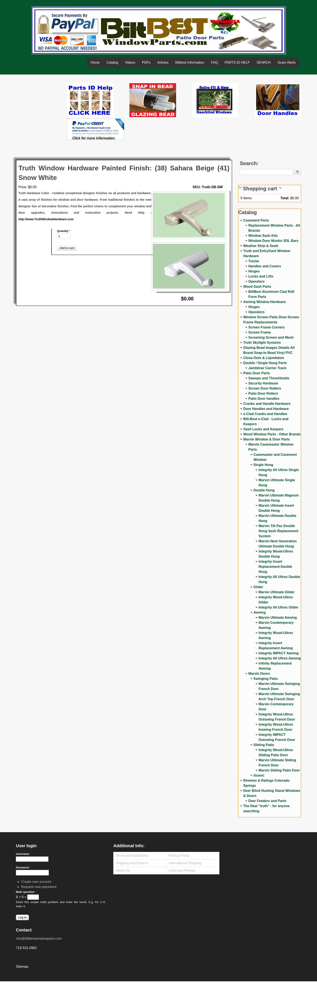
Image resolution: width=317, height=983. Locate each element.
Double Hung (264, 490)
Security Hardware (263, 383)
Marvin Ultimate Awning (278, 617)
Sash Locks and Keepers (263, 429)
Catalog (112, 62)
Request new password (38, 887)
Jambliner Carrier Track (267, 368)
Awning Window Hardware (264, 302)
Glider (258, 587)
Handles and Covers (264, 266)
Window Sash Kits (263, 235)
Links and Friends (182, 870)
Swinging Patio (266, 678)
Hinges (254, 271)
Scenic (259, 775)
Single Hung (263, 465)
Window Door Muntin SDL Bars (273, 241)
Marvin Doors (259, 673)
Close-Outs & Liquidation (263, 358)
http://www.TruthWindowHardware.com (46, 219)
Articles (162, 62)
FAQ (214, 62)
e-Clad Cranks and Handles (265, 414)
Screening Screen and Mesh (271, 337)
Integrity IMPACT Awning (279, 653)
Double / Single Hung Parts (265, 363)
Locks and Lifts (260, 276)
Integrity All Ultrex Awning (280, 658)
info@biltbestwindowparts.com (39, 938)
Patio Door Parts (256, 373)
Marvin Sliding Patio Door (279, 770)
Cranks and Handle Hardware (266, 403)
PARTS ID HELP (237, 62)
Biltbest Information (189, 62)
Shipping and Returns (132, 863)
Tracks (253, 261)
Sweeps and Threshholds (268, 378)
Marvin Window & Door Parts (266, 439)
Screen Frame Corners (266, 327)
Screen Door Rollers (264, 388)
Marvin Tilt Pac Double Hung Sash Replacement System (279, 531)
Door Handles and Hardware (266, 409)
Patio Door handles (263, 398)
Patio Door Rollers (263, 393)
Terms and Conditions (132, 855)
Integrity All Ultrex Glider (279, 607)
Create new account (36, 881)
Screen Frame (259, 332)
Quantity (63, 231)
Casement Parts (256, 220)
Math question (26, 891)
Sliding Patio (264, 745)
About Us (123, 870)
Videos (130, 62)
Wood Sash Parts (257, 286)
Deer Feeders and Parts (267, 801)
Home (95, 62)
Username (23, 853)
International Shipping (185, 863)
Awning (260, 612)
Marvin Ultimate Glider (277, 592)
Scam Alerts (287, 62)
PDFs (146, 62)
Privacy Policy (179, 855)
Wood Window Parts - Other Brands (272, 434)
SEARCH (264, 62)
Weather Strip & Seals (261, 246)
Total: (284, 198)
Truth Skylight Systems (262, 342)
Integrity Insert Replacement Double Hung (275, 567)
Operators (256, 281)
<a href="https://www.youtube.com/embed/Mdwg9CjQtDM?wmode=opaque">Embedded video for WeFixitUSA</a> (41, 101)
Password (23, 867)
